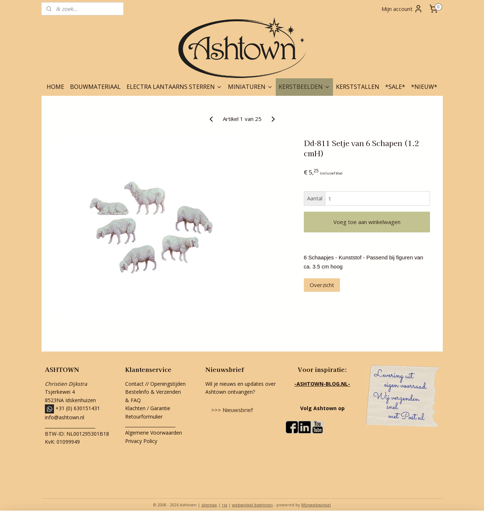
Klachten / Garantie (147, 408)
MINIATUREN (250, 87)
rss (224, 504)
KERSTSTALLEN (357, 87)
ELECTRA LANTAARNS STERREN (174, 87)
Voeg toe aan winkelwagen (366, 221)
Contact (134, 383)
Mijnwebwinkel (316, 504)
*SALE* (395, 87)
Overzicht (321, 285)
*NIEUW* (424, 87)
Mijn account (402, 8)
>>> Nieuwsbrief (232, 409)
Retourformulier (144, 416)
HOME (55, 87)
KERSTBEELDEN (304, 87)
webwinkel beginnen (252, 504)
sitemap (209, 504)
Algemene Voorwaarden (153, 432)
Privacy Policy (141, 440)
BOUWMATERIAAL (95, 87)
